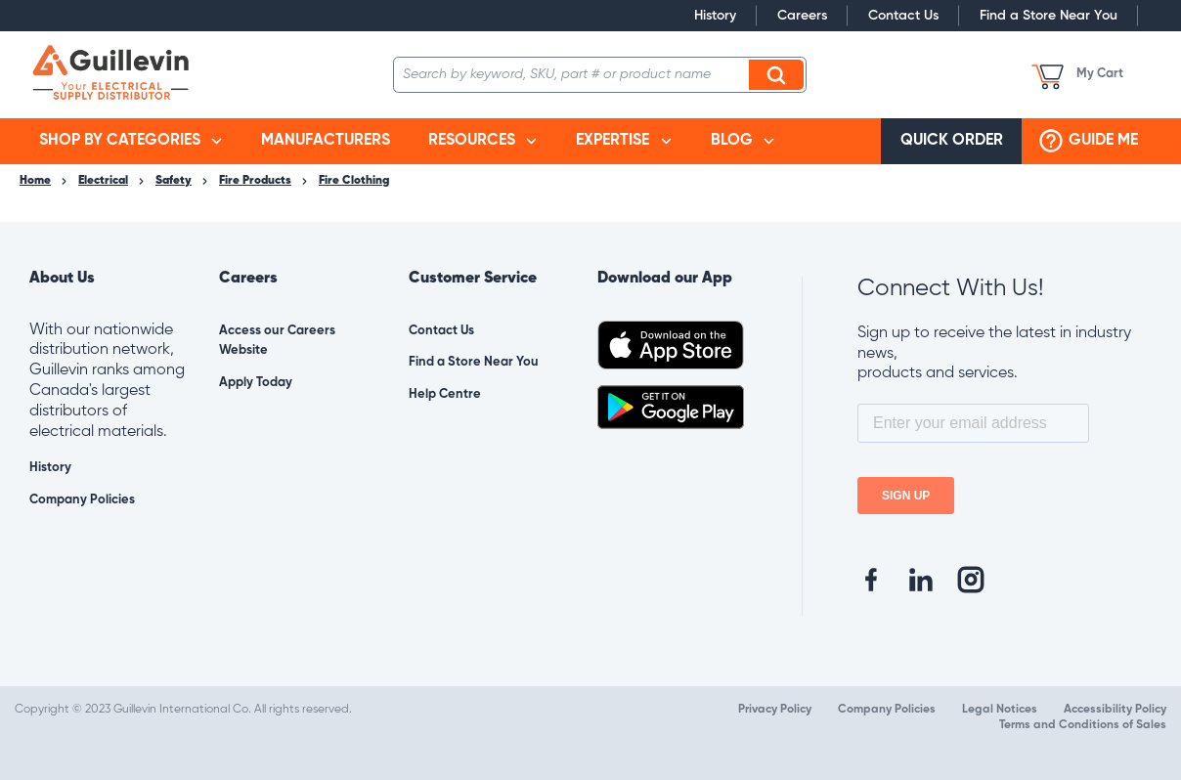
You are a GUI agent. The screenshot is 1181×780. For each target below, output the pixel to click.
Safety (173, 181)
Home (35, 181)
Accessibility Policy (1115, 709)
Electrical (103, 181)
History (715, 15)
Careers (802, 15)
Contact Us (903, 15)
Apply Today (255, 382)
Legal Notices (999, 709)
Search (779, 74)
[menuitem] (130, 141)
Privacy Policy (774, 709)
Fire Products (255, 181)
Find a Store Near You (1048, 15)
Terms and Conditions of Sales (1082, 725)
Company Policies (82, 500)
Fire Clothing (354, 181)
